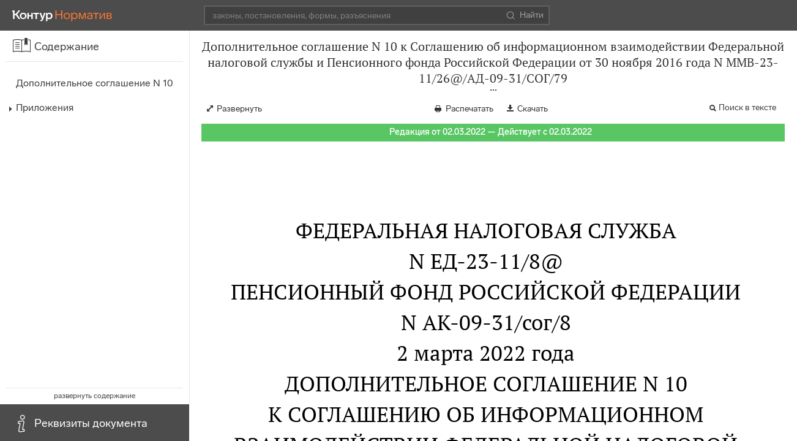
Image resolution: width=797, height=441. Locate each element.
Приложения (44, 107)
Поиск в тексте (747, 107)
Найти (525, 15)
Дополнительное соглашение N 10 (94, 83)
